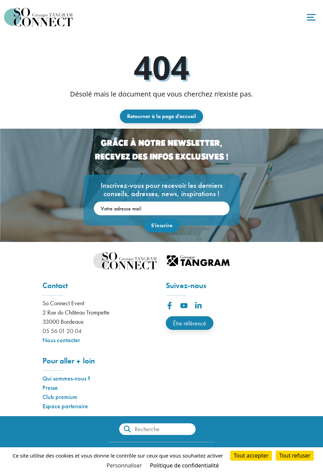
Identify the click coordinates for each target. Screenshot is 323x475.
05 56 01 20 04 (62, 331)
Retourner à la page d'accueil (161, 116)
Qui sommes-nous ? (66, 378)
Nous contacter (61, 340)
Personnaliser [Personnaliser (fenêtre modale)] (124, 465)
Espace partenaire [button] (65, 406)
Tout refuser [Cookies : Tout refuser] (294, 455)
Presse (50, 387)
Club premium (59, 397)
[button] (169, 305)
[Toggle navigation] (310, 17)
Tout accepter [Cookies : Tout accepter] (251, 455)
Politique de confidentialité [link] (184, 465)
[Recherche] (157, 429)
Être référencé (189, 323)
